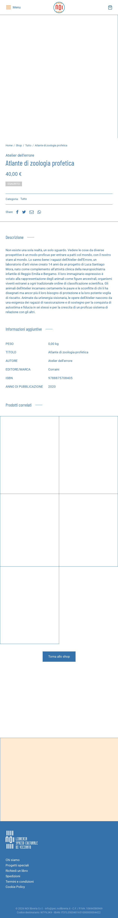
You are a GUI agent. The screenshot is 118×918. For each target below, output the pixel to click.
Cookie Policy (15, 887)
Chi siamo (13, 860)
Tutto (28, 145)
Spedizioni (13, 876)
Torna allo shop (59, 656)
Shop (19, 145)
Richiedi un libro (17, 871)
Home (9, 145)
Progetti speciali (17, 865)
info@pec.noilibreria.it (58, 908)
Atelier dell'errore (20, 155)
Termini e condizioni (20, 881)
